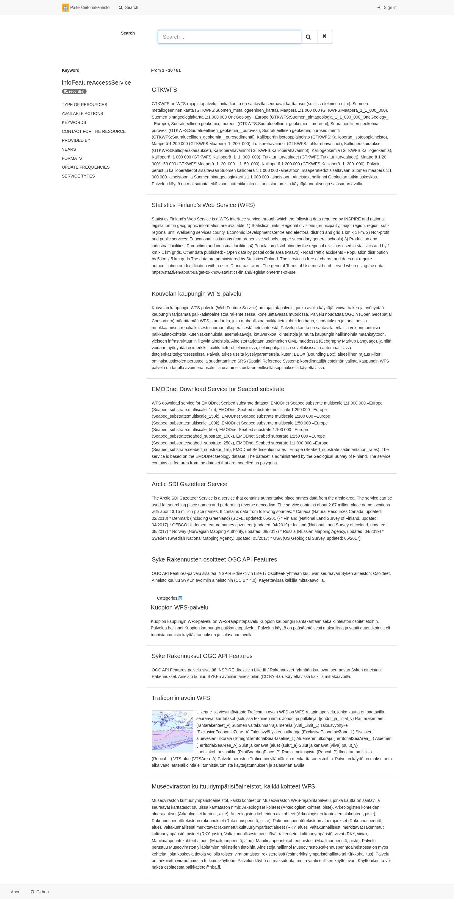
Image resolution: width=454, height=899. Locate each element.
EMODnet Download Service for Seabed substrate (218, 389)
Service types (78, 176)
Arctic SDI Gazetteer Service (190, 484)
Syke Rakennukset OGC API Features (202, 656)
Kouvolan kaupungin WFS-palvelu (196, 293)
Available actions (82, 113)
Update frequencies (86, 167)
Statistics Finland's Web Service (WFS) (203, 205)
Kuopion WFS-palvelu (179, 607)
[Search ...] (229, 37)
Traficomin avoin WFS (181, 698)
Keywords (74, 122)
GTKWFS (164, 89)
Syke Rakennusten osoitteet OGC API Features (214, 559)
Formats (72, 158)
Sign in (387, 7)
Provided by (76, 140)
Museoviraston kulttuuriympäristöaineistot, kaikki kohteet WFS (233, 786)
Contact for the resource (94, 131)
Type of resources (84, 104)
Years (69, 149)
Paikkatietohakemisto (85, 8)
